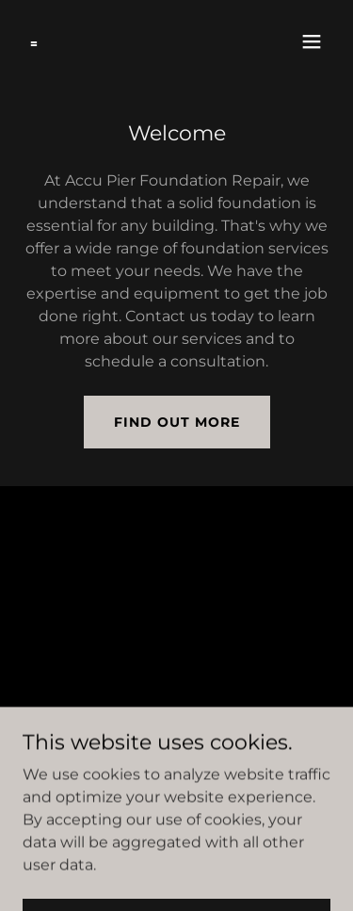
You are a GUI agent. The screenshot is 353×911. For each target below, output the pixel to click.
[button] (311, 41)
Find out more (177, 422)
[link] (34, 42)
